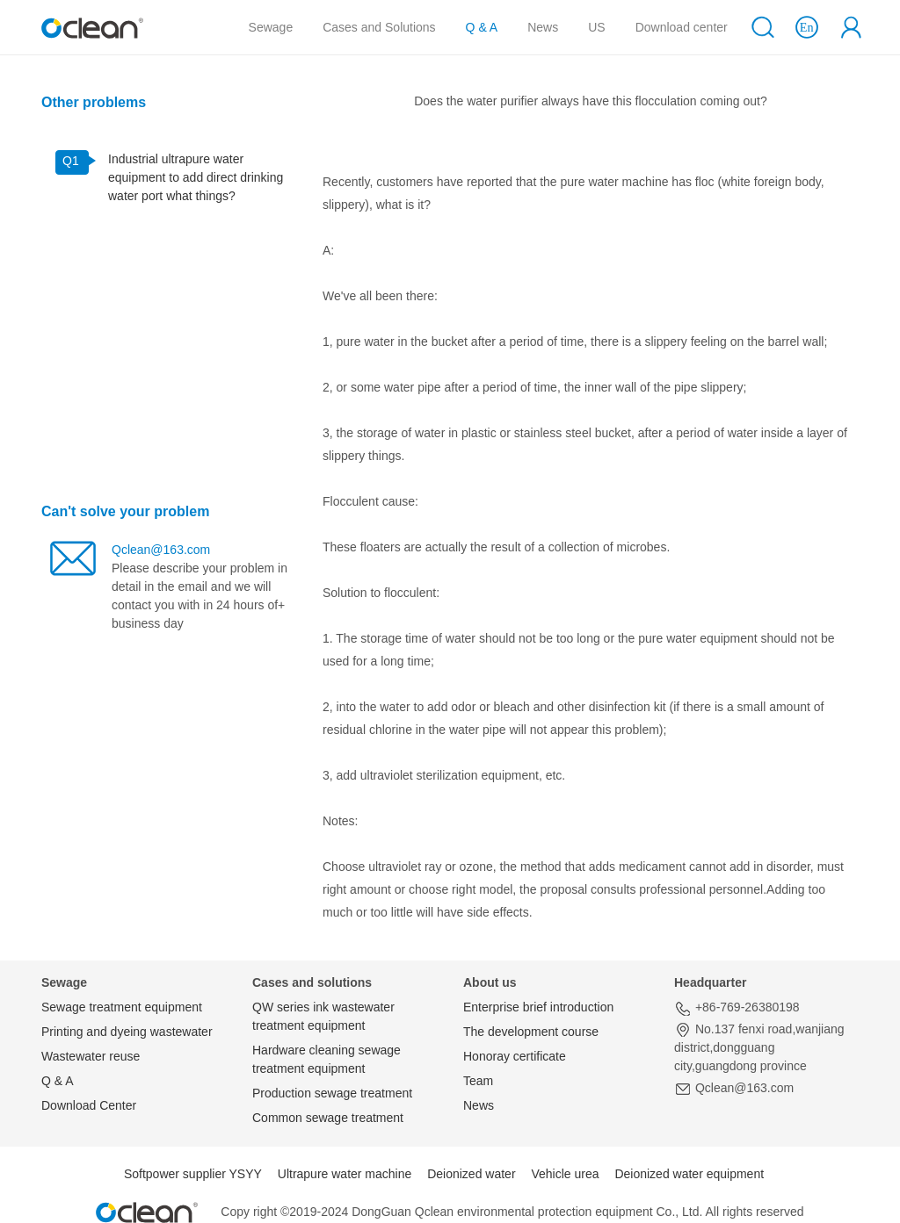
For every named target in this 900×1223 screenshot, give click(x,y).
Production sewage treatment (332, 1093)
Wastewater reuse (90, 1056)
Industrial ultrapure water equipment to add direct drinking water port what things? (195, 177)
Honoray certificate (514, 1056)
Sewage (271, 27)
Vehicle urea (565, 1174)
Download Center (88, 1105)
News (542, 27)
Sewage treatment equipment (121, 1007)
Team (478, 1081)
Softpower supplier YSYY (193, 1174)
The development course (531, 1032)
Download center (681, 27)
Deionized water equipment (689, 1174)
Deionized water (471, 1174)
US (596, 27)
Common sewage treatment (327, 1118)
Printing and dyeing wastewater (127, 1032)
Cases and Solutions (382, 26)
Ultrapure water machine (345, 1174)
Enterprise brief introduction (538, 1007)
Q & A (482, 27)
